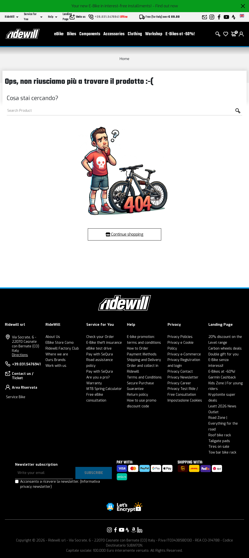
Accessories (113, 34)
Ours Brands (55, 360)
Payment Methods (142, 354)
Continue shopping (124, 234)
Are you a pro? (98, 377)
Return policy (137, 394)
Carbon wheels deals (225, 348)
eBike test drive (99, 348)
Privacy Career (179, 383)
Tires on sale (218, 446)
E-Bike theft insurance (104, 342)
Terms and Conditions (144, 377)
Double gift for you (223, 354)
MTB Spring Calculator (104, 388)
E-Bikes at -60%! (180, 34)
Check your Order (100, 337)
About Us (52, 337)
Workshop (153, 34)
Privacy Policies (180, 337)
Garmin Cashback (222, 377)
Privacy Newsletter (183, 377)
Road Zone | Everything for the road (223, 423)
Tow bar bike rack (222, 452)
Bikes (71, 34)
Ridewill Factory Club (62, 348)
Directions (20, 355)
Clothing (135, 34)
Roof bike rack (219, 435)
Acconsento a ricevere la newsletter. (60, 484)
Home (124, 58)
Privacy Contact (180, 371)
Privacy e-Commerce (184, 354)
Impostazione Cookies (185, 400)
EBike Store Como (59, 342)
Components (89, 34)
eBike (58, 34)
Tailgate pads (219, 441)
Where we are (56, 354)
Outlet (213, 412)
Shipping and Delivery (144, 360)
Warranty (94, 383)
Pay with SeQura (99, 354)
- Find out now (165, 6)
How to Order (137, 348)
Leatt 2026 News (222, 406)
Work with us (55, 365)
